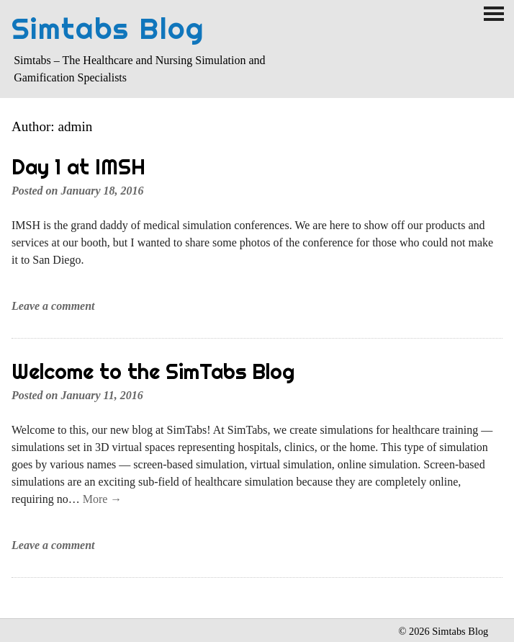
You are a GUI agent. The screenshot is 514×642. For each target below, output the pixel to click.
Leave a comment (53, 306)
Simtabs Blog (108, 28)
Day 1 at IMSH (78, 166)
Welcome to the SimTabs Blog (153, 371)
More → (102, 499)
